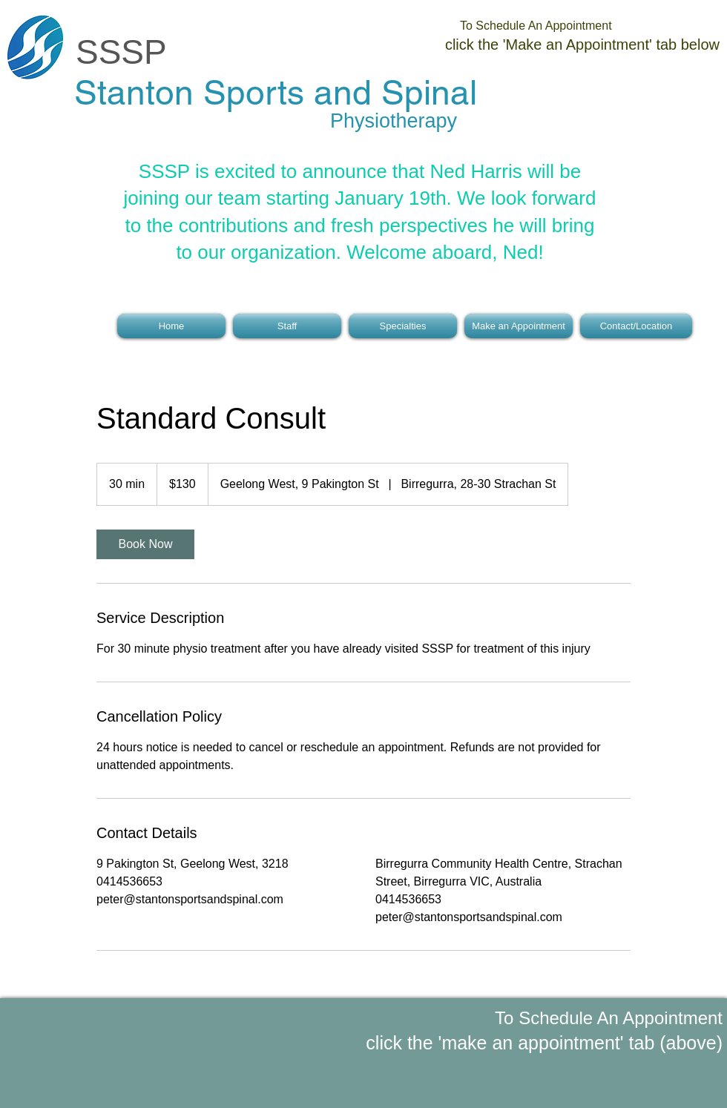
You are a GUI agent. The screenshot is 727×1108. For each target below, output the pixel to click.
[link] (145, 544)
